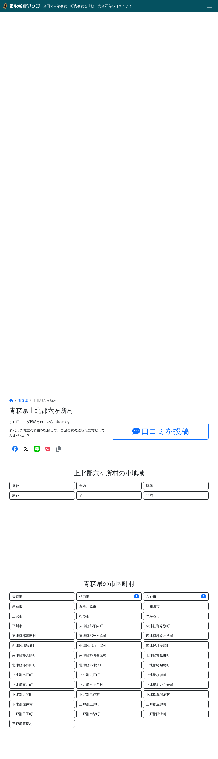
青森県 (23, 400)
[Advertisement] (109, 539)
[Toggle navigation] (209, 6)
